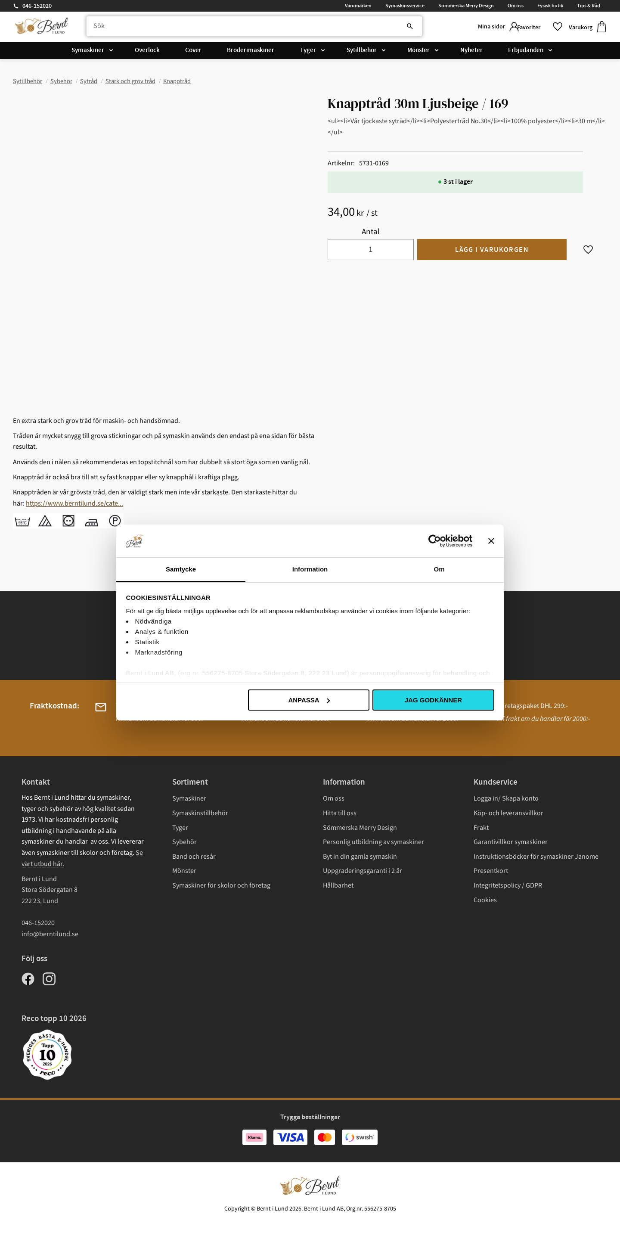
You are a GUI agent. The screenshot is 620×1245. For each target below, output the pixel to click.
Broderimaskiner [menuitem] (250, 52)
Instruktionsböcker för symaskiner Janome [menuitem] (536, 856)
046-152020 (37, 6)
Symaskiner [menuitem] (87, 52)
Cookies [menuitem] (485, 900)
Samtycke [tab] (181, 569)
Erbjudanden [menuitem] (525, 52)
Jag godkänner (433, 700)
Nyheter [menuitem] (471, 52)
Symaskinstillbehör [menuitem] (200, 813)
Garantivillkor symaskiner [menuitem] (511, 842)
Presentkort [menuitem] (491, 871)
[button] (536, 28)
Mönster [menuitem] (418, 52)
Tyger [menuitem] (308, 52)
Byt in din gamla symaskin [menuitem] (360, 856)
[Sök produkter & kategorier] (247, 28)
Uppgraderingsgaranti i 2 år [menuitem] (362, 871)
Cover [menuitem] (193, 52)
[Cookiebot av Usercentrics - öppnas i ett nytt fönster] (434, 540)
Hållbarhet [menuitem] (338, 885)
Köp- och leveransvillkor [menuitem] (508, 813)
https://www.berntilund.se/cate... (74, 503)
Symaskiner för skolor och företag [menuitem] (221, 885)
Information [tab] (310, 569)
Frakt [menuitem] (481, 827)
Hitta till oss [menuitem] (339, 813)
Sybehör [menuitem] (184, 842)
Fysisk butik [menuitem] (550, 5)
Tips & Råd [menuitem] (588, 5)
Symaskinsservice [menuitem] (405, 5)
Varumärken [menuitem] (358, 5)
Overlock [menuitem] (147, 52)
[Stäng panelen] (491, 541)
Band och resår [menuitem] (194, 856)
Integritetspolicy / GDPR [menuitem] (508, 885)
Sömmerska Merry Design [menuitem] (466, 5)
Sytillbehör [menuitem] (362, 52)
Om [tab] (439, 569)
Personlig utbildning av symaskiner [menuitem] (373, 842)
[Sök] (387, 28)
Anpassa (308, 700)
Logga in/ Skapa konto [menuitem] (506, 798)
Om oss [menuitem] (516, 5)
